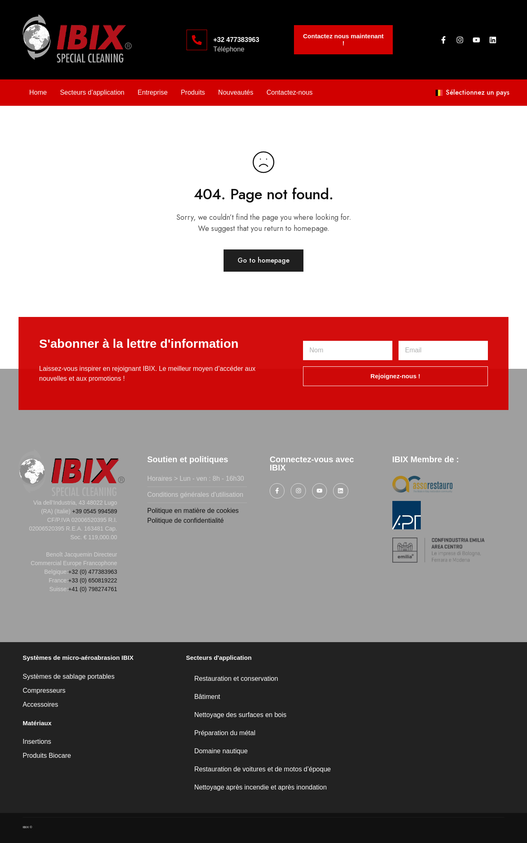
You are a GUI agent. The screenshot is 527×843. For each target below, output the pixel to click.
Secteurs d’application (92, 92)
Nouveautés (235, 92)
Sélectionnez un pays (472, 92)
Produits (193, 92)
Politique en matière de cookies (193, 510)
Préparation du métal (225, 732)
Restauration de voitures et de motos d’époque (262, 769)
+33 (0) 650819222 (92, 580)
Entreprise (153, 92)
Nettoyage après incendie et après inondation (260, 787)
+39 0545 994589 (94, 511)
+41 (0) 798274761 (92, 589)
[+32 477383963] (197, 40)
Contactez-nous (289, 92)
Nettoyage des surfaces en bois (240, 714)
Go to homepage (263, 260)
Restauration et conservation (236, 678)
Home (38, 92)
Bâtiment (207, 696)
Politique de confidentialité (185, 520)
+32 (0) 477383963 (92, 571)
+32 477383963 (236, 39)
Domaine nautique (221, 751)
